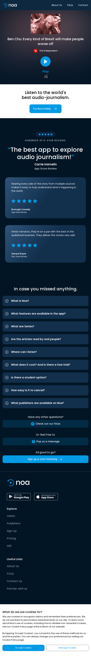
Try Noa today (45, 108)
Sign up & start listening (45, 459)
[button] (45, 300)
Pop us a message (45, 442)
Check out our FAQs (45, 424)
